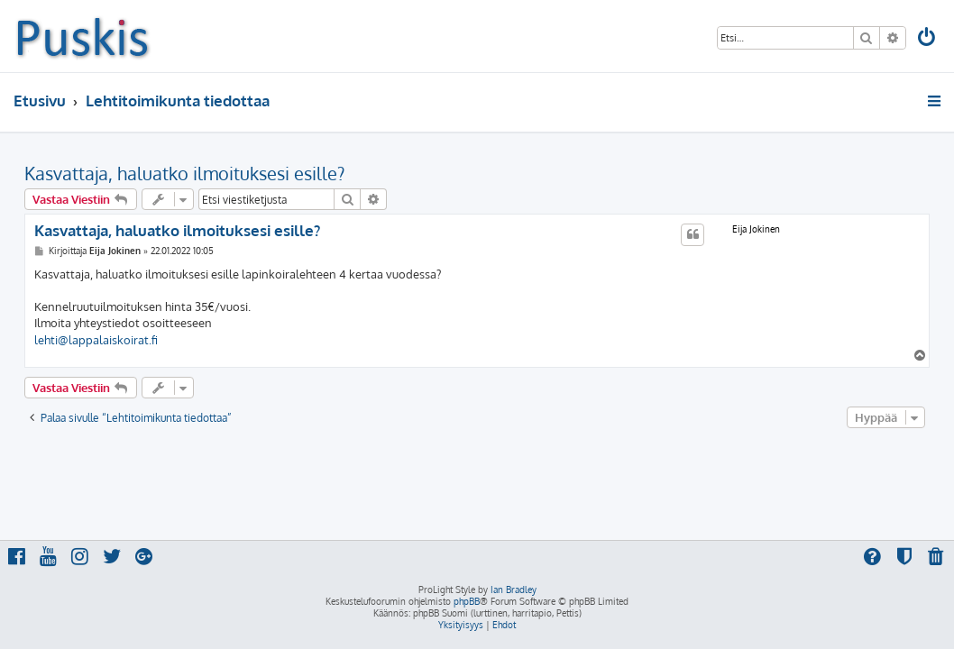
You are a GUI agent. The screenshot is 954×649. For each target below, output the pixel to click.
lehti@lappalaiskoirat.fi (96, 340)
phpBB (467, 601)
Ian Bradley (514, 589)
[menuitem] (927, 39)
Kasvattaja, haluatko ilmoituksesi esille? (184, 173)
